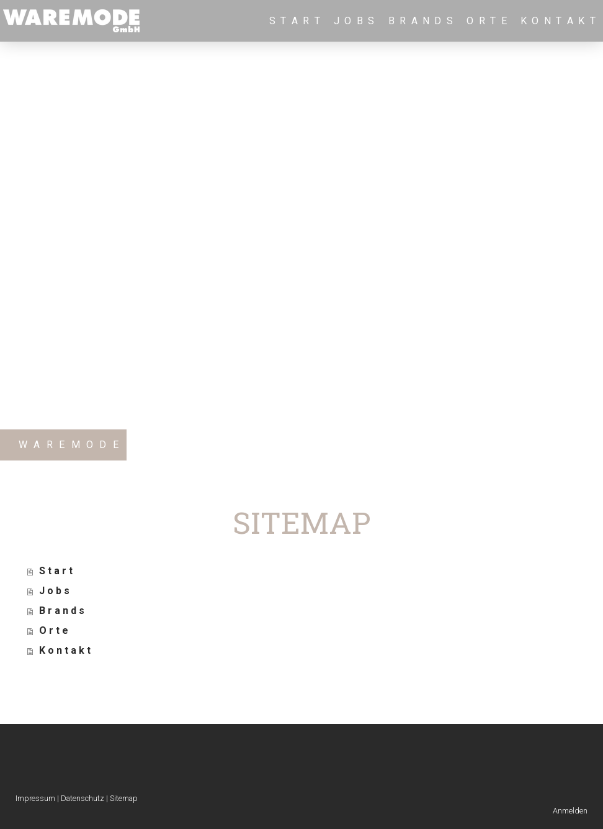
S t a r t (295, 21)
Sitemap (124, 798)
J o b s (355, 21)
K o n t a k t (558, 21)
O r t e (487, 21)
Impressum (35, 798)
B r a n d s (421, 21)
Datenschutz (82, 798)
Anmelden (570, 810)
